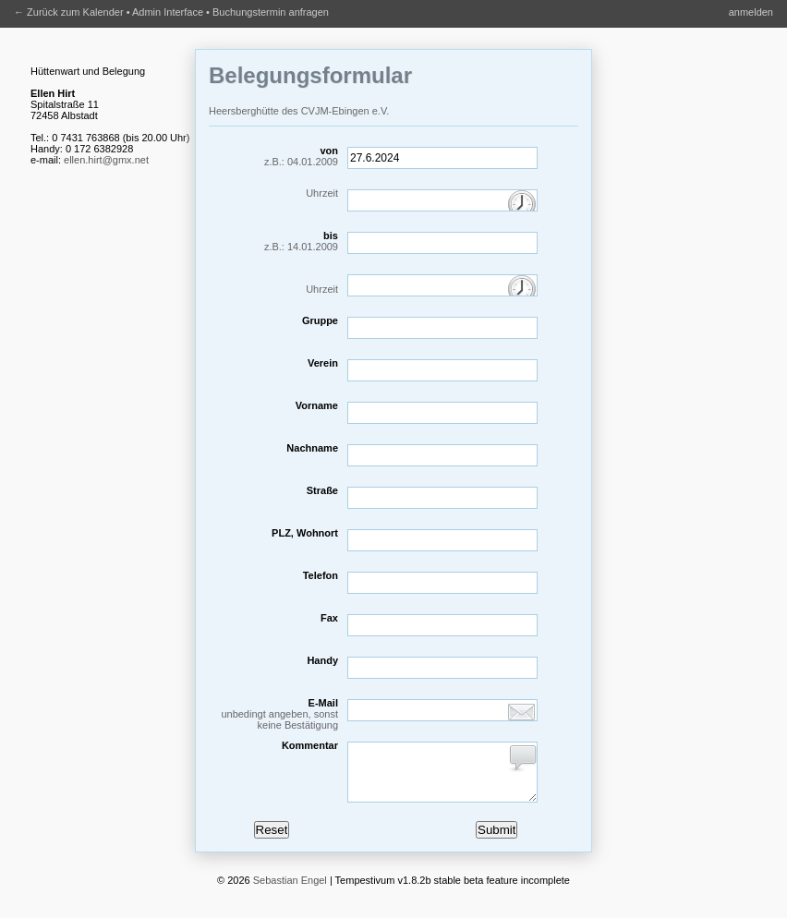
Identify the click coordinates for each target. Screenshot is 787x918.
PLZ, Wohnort (305, 532)
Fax (329, 617)
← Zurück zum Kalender (69, 12)
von (273, 156)
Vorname (317, 405)
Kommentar (310, 745)
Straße (322, 490)
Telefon (320, 575)
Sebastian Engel (290, 891)
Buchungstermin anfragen (270, 12)
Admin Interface (167, 12)
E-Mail (273, 714)
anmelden (751, 12)
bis (273, 241)
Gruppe (320, 320)
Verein (323, 362)
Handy (322, 660)
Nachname (312, 447)
